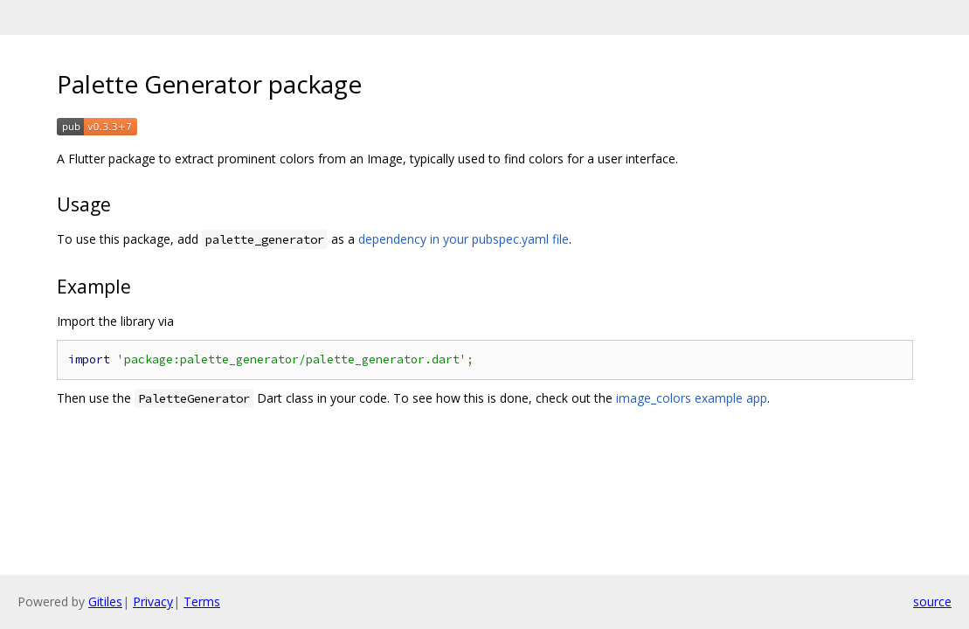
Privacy (153, 601)
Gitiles (105, 601)
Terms (201, 601)
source (932, 601)
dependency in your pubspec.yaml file (463, 239)
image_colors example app (691, 398)
